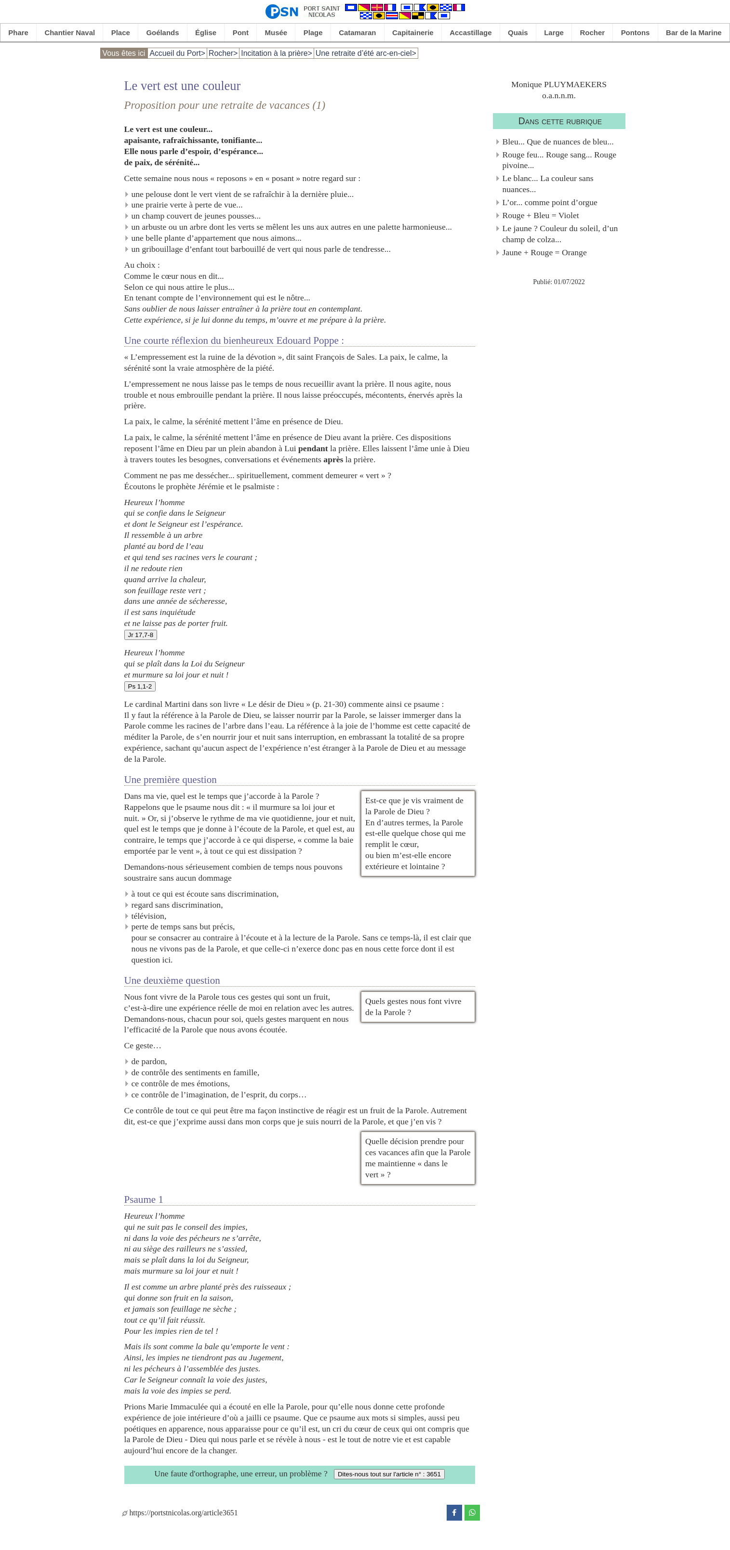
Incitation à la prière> (276, 53)
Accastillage (470, 32)
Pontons (635, 32)
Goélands (162, 32)
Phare (18, 32)
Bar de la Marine (694, 32)
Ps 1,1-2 (140, 686)
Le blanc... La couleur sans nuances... (548, 183)
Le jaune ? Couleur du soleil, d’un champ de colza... (560, 233)
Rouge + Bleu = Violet (541, 215)
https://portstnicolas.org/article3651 (180, 1513)
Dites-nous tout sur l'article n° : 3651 (389, 1474)
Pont (241, 32)
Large (554, 32)
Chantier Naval (69, 32)
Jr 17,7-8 (141, 634)
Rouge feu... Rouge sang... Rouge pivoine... (560, 160)
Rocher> (223, 53)
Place (120, 32)
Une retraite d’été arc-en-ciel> (366, 53)
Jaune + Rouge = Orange (545, 252)
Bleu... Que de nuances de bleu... (558, 141)
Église (205, 32)
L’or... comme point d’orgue (550, 202)
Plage (313, 32)
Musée (276, 32)
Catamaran (357, 32)
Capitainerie (413, 32)
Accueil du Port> (177, 53)
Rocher (592, 32)
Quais (518, 32)
